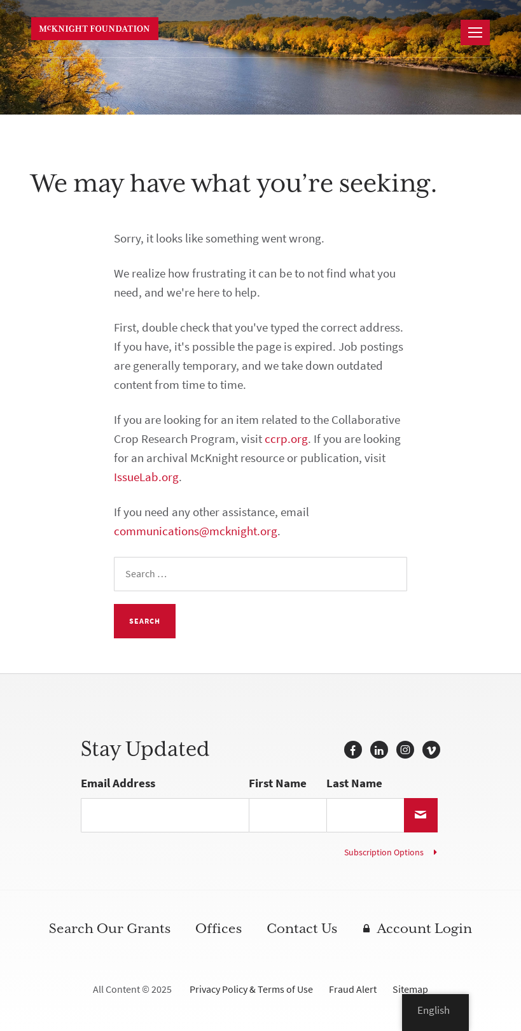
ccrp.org (286, 439)
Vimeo (431, 750)
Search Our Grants (109, 929)
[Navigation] (475, 32)
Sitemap (410, 989)
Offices (218, 929)
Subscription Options (384, 852)
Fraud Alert (353, 989)
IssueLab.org (146, 477)
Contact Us (302, 929)
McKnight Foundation (94, 29)
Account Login (424, 929)
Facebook (353, 750)
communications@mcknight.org (195, 531)
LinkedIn (379, 750)
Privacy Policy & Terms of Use (251, 989)
